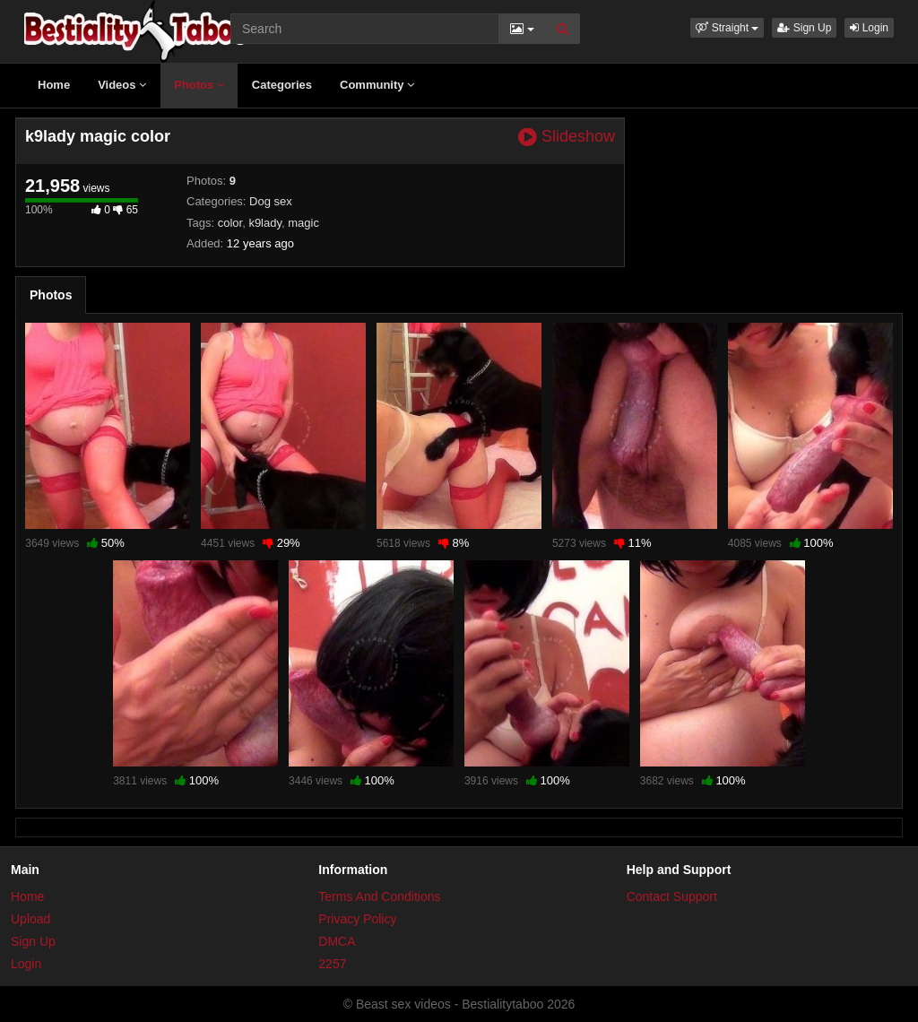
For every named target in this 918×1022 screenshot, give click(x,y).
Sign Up (804, 28)
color (230, 223)
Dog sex (270, 201)
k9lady (264, 223)
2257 (332, 964)
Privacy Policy (357, 919)
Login (869, 28)
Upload (30, 919)
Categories (282, 84)
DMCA (336, 941)
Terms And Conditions (379, 896)
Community (377, 84)
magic (303, 223)
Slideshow (566, 136)
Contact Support (672, 896)
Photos (199, 84)
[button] (727, 28)
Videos (122, 84)
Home (54, 84)
